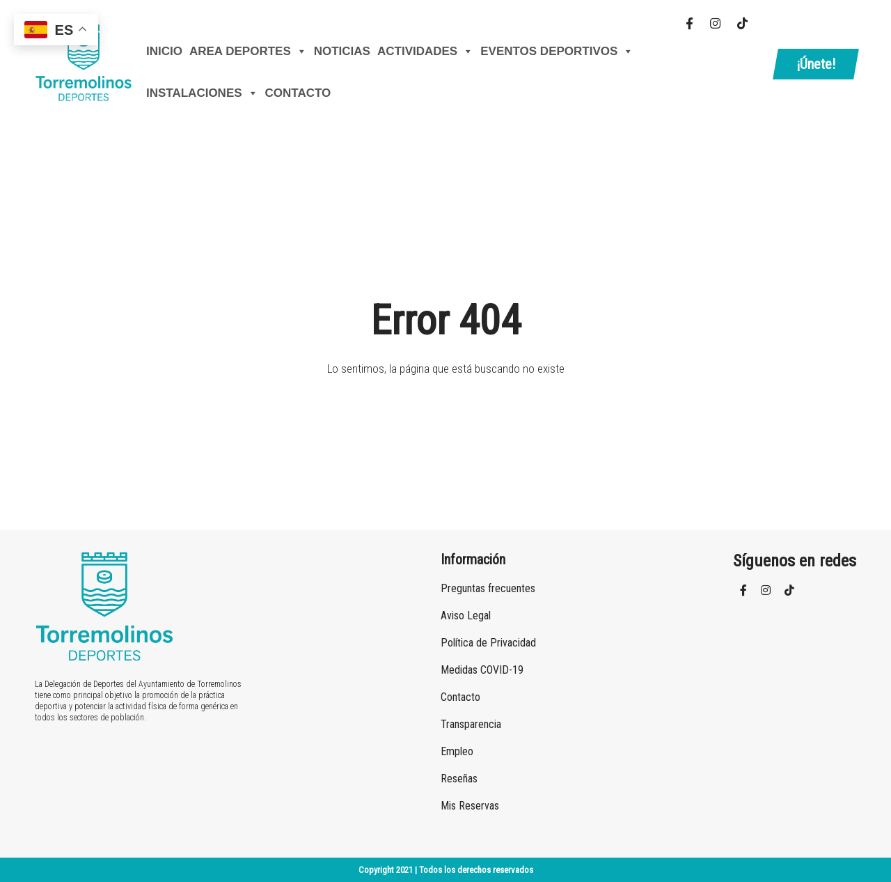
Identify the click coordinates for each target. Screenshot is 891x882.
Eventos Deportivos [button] (556, 51)
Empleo (457, 751)
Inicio (164, 51)
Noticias (342, 51)
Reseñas (459, 778)
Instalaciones (202, 93)
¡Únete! (815, 64)
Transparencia (471, 724)
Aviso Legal (466, 615)
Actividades (425, 51)
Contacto (298, 93)
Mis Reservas (470, 805)
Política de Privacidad (488, 642)
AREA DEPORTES (248, 51)
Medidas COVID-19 (482, 669)
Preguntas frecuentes (488, 588)
